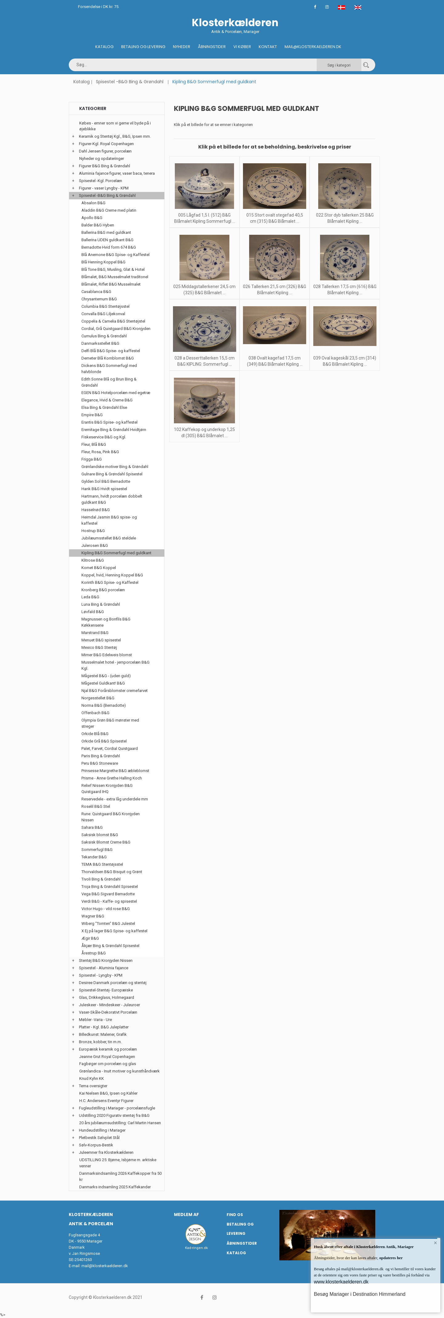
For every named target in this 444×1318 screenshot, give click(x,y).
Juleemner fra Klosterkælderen (106, 1152)
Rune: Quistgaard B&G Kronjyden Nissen (110, 817)
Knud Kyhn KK (91, 1078)
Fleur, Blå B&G (93, 444)
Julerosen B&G (94, 545)
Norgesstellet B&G (97, 698)
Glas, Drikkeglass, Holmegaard (106, 997)
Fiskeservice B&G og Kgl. (103, 437)
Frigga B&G (91, 459)
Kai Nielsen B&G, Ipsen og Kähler (108, 1093)
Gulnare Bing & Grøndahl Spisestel (111, 474)
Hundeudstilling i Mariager (102, 1130)
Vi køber (242, 47)
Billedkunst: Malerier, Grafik (103, 1034)
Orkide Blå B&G (95, 733)
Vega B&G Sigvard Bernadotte (108, 894)
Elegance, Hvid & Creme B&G (107, 400)
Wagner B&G (92, 916)
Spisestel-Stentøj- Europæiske (106, 990)
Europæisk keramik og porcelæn (108, 1049)
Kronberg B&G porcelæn (103, 590)
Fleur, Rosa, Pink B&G (100, 452)
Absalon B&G (93, 203)
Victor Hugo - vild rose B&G (105, 908)
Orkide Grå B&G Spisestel (104, 741)
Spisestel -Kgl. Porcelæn (100, 180)
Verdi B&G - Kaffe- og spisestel (109, 901)
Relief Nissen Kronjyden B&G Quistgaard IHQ (107, 788)
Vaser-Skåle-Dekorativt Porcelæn (108, 1012)
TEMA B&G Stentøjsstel (102, 864)
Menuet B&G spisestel (101, 640)
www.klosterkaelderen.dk (341, 1281)
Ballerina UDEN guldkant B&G (107, 240)
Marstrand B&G (95, 632)
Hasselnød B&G (95, 509)
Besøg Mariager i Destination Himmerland (359, 1294)
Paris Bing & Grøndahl (100, 756)
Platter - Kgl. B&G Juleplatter (104, 1027)
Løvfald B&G (92, 611)
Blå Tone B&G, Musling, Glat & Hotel (113, 269)
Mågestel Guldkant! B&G (103, 683)
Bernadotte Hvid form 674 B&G (108, 247)
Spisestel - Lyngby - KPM (100, 975)
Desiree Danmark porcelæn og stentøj (112, 982)
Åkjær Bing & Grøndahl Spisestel (110, 945)
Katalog (104, 47)
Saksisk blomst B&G (99, 834)
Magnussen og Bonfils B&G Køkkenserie (105, 622)
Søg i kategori (339, 65)
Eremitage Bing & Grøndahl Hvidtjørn (113, 429)
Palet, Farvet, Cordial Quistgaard (109, 748)
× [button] (435, 1243)
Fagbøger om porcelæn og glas (107, 1063)
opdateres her (390, 1257)
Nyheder (181, 47)
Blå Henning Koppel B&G (103, 262)
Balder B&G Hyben (97, 225)
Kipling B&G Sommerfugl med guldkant (116, 553)
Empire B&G (92, 415)
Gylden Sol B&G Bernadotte (105, 481)
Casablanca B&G (96, 291)
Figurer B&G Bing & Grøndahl (104, 166)
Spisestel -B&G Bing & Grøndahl (129, 82)
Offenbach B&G (95, 712)
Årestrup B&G (93, 953)
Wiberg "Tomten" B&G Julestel (108, 923)
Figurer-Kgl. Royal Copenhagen (106, 143)
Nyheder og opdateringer (101, 158)
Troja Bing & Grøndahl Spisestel (109, 886)
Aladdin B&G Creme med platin (108, 210)
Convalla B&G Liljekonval (103, 313)
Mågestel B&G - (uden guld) (106, 675)
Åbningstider (212, 47)
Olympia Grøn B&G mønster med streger (110, 723)
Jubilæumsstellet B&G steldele (108, 538)
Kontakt (268, 47)
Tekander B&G (94, 857)
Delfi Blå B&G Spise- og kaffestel (110, 350)
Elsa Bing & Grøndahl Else (104, 407)
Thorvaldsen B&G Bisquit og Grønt (111, 871)
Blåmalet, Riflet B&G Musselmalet (111, 284)
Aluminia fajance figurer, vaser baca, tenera (117, 173)
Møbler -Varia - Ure (95, 1019)
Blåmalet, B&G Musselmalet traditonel (114, 277)
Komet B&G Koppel (98, 567)
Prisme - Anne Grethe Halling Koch (111, 778)
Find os (235, 1214)
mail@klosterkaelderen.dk (104, 1265)
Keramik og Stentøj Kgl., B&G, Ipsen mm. (115, 136)
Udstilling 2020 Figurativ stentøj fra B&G (114, 1115)
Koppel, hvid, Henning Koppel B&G (112, 575)
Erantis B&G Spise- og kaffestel (109, 422)
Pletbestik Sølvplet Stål (99, 1137)
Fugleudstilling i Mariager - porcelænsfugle (117, 1108)
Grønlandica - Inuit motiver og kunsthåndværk (119, 1071)
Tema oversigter (93, 1086)
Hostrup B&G (93, 530)
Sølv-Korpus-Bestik (96, 1145)
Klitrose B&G (92, 560)
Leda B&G (90, 597)
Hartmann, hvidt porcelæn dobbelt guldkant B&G (111, 499)
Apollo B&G (91, 217)
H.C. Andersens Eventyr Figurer (106, 1100)
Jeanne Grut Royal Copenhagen (107, 1056)
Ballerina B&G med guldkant (106, 232)
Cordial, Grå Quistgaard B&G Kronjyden (115, 328)
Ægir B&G (90, 938)
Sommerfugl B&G (97, 849)
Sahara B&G (92, 827)
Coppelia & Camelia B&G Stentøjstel (113, 321)
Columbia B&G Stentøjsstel (105, 306)
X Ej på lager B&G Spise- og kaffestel (114, 931)
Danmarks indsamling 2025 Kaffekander (115, 1187)
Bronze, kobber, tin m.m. (100, 1041)
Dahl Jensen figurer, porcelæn (105, 151)
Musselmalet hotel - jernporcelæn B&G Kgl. (115, 665)
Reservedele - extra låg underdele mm (114, 799)
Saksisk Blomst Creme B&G (105, 842)
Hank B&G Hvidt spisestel (104, 488)
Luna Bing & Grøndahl (100, 604)
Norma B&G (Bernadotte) (103, 705)
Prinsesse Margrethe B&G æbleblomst (115, 770)
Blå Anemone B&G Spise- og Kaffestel (115, 254)
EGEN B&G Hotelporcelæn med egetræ (115, 392)
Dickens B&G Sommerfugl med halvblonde (109, 368)
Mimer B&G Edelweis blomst (106, 655)
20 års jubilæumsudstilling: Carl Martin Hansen (120, 1123)
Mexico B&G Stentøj (99, 647)
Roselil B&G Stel (95, 806)
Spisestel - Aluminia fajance (103, 968)
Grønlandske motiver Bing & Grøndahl (114, 466)
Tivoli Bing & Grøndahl (101, 879)
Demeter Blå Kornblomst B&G (107, 358)
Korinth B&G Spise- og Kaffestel (109, 582)
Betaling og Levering (143, 47)
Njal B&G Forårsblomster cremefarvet (114, 690)
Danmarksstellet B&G (100, 343)
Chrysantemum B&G (99, 299)
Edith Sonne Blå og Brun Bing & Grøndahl (109, 382)
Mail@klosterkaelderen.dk (313, 47)
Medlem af (186, 1214)
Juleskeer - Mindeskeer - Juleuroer (109, 1005)
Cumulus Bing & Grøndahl (104, 336)
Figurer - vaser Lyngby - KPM (104, 188)
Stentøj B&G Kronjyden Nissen (106, 960)
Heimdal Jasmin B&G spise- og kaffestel (109, 520)
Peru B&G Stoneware (99, 763)
